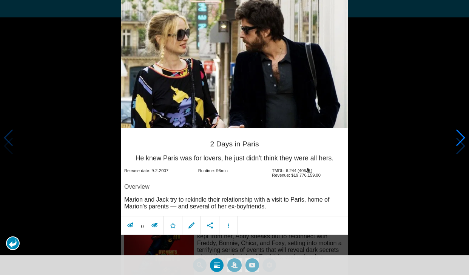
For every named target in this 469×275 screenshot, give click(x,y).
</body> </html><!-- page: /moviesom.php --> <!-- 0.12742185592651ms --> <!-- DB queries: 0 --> (234, 137)
